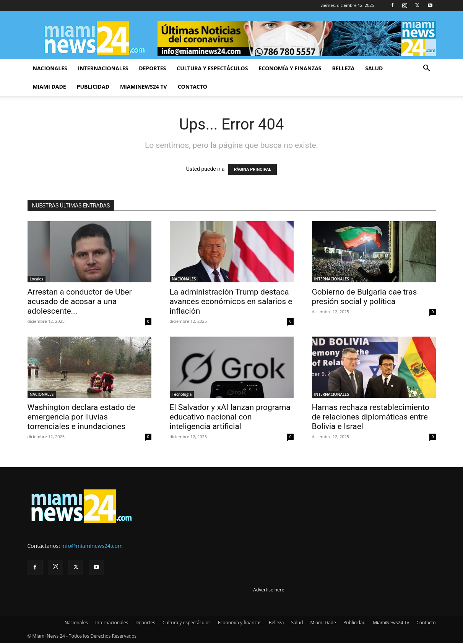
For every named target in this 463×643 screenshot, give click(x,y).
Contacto (192, 86)
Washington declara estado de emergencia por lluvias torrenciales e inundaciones (81, 417)
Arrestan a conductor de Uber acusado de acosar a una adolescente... (80, 301)
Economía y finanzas (289, 68)
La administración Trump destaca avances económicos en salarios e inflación (231, 301)
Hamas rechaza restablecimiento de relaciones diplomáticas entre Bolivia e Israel (371, 417)
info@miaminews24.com (92, 545)
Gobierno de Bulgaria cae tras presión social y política (364, 296)
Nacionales (50, 68)
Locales (37, 279)
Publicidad (93, 86)
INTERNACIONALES (331, 279)
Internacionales (103, 68)
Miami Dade (49, 86)
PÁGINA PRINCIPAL (252, 169)
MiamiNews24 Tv (143, 86)
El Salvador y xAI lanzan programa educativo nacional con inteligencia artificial (230, 417)
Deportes (152, 68)
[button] (427, 69)
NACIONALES (184, 279)
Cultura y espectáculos (212, 68)
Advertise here (268, 589)
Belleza (343, 68)
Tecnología (182, 394)
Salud (374, 68)
